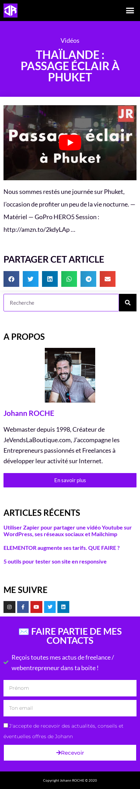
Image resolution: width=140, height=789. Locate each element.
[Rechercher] (127, 302)
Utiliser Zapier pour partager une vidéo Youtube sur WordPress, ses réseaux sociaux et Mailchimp (68, 530)
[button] (130, 10)
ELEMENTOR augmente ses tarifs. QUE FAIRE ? (62, 547)
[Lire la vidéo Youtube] (70, 142)
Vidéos (70, 40)
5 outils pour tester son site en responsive (55, 561)
